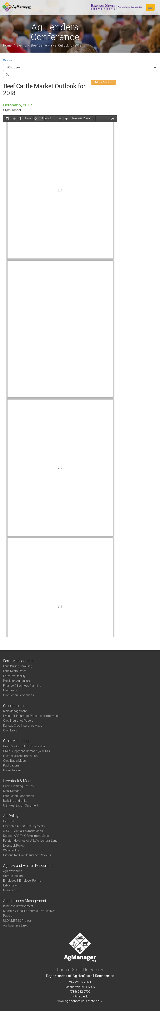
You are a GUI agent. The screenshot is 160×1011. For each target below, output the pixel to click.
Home (7, 45)
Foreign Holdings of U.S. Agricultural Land (30, 840)
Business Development (18, 906)
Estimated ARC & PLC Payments (24, 826)
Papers (7, 915)
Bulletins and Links (15, 800)
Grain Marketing (16, 741)
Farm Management (18, 661)
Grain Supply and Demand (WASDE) (26, 751)
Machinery (10, 690)
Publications (11, 765)
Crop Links (10, 730)
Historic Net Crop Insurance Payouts (27, 855)
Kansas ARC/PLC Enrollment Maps (26, 835)
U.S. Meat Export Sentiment (20, 805)
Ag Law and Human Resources (27, 865)
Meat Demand (12, 791)
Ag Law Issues (12, 871)
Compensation (13, 875)
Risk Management (15, 711)
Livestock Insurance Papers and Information (32, 715)
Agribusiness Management (24, 901)
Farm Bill (9, 821)
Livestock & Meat (17, 781)
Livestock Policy (13, 845)
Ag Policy (11, 816)
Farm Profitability (14, 676)
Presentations (12, 770)
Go (7, 74)
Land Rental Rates (14, 671)
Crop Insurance (15, 705)
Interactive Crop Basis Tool (20, 756)
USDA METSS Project (17, 920)
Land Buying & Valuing (17, 666)
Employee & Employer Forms (22, 880)
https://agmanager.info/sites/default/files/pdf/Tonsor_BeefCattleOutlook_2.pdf (60, 376)
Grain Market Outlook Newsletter (24, 746)
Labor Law (10, 885)
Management (11, 890)
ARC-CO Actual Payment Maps (23, 831)
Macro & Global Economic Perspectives (29, 911)
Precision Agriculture (16, 680)
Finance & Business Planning (22, 685)
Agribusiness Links (15, 925)
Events (21, 45)
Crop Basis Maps (14, 760)
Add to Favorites (103, 82)
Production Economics (18, 695)
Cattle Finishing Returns (18, 786)
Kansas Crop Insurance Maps (22, 725)
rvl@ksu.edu (80, 996)
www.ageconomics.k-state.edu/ (80, 1001)
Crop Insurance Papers (18, 720)
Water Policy (11, 850)
